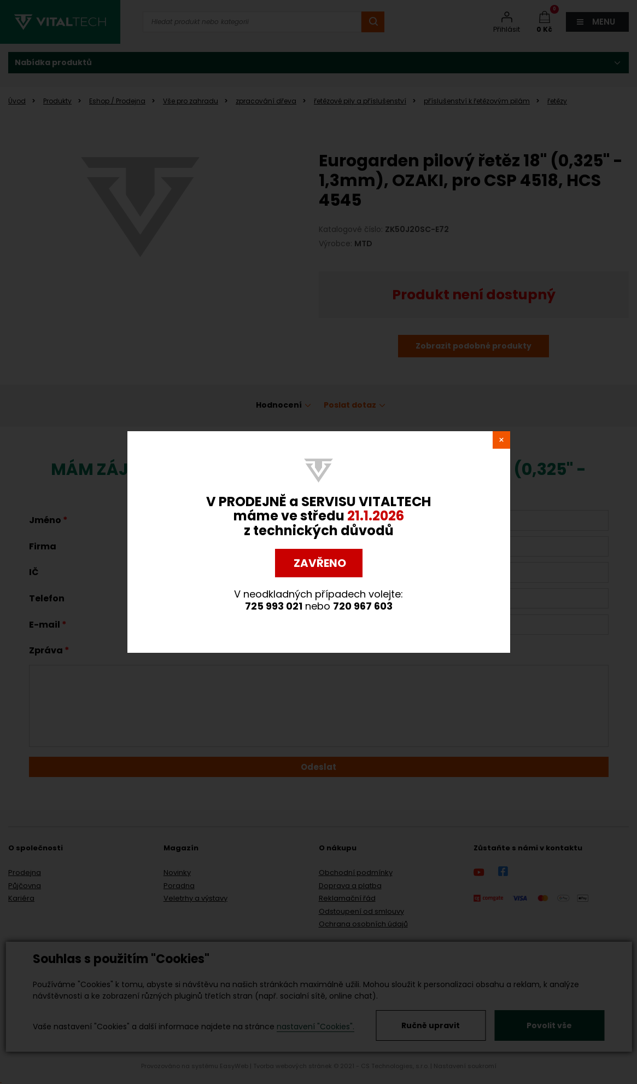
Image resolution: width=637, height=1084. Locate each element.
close (501, 440)
